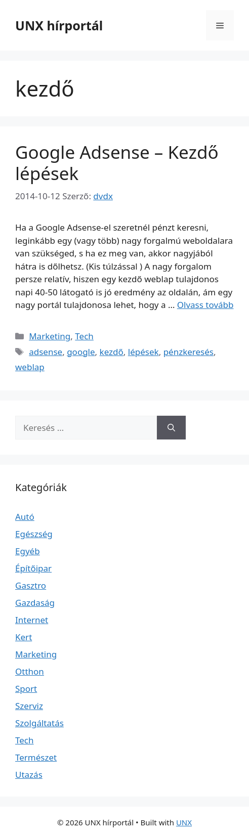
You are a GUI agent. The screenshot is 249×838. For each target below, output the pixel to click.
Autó (24, 516)
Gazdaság (35, 602)
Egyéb (27, 551)
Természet (36, 757)
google (81, 352)
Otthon (29, 671)
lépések (143, 352)
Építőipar (33, 568)
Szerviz (29, 706)
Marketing (49, 336)
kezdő (111, 352)
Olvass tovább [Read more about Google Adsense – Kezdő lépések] (205, 305)
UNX (184, 822)
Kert (23, 637)
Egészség (34, 534)
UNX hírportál (59, 25)
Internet (31, 620)
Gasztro (30, 585)
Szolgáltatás (39, 723)
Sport (26, 688)
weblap (30, 367)
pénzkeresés (188, 352)
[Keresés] (171, 428)
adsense (45, 352)
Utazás (29, 774)
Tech (84, 336)
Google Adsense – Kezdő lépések (117, 162)
